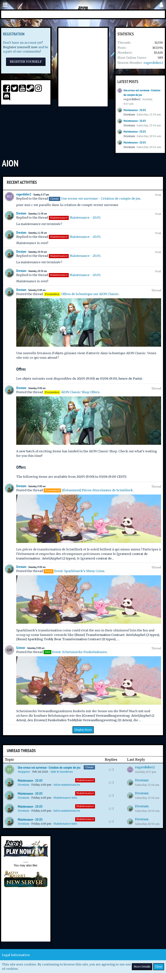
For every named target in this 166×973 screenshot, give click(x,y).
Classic (89, 767)
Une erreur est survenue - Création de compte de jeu (100, 198)
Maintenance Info (65, 797)
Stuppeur (24, 771)
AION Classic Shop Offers (80, 392)
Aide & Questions (61, 771)
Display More (83, 729)
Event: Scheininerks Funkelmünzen (79, 652)
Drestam (129, 114)
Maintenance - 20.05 (135, 110)
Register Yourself (26, 61)
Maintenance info (65, 823)
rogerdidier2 (153, 63)
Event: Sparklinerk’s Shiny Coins (79, 571)
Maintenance (85, 780)
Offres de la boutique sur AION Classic (90, 294)
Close (158, 966)
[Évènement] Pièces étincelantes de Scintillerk (97, 490)
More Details (142, 966)
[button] (5, 5)
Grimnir (20, 648)
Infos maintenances (66, 784)
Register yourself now (20, 47)
